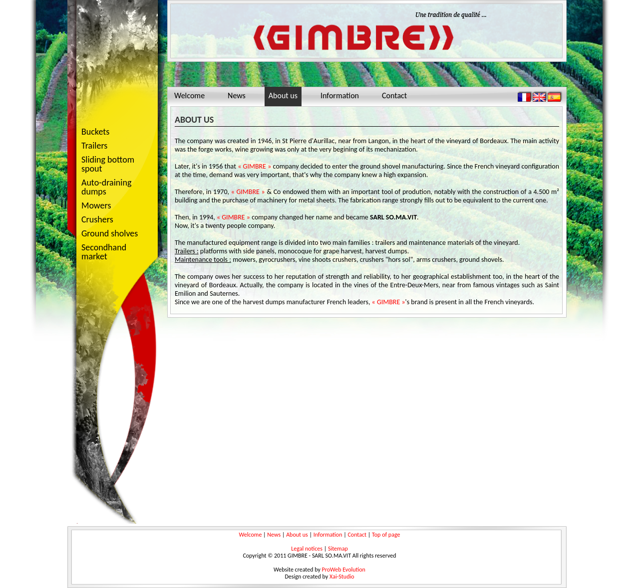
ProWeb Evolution (343, 569)
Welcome (189, 95)
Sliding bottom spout (107, 164)
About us (283, 95)
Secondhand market (103, 252)
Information (339, 95)
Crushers (113, 220)
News (237, 95)
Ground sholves (109, 233)
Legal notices (306, 548)
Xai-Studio (341, 576)
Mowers (113, 206)
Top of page (386, 534)
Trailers (113, 146)
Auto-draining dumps (113, 187)
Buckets (95, 131)
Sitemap (338, 548)
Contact (394, 95)
